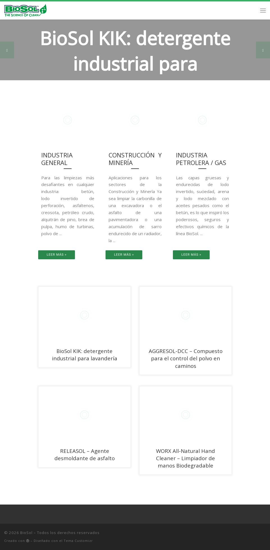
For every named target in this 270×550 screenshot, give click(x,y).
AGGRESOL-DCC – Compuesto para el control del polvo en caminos (186, 358)
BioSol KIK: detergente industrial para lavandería (84, 354)
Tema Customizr (78, 540)
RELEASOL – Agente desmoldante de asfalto (84, 454)
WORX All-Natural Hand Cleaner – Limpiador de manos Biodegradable (185, 458)
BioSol (26, 532)
